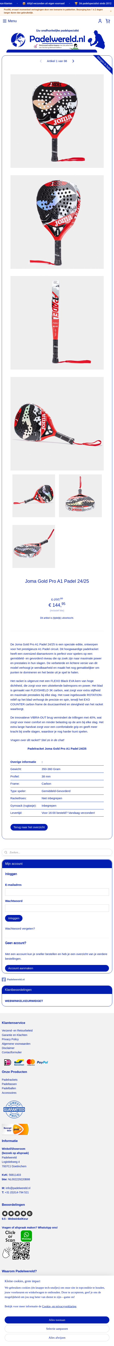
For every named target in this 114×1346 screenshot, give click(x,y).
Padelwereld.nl (13, 979)
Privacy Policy (10, 1039)
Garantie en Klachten (14, 1035)
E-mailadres (13, 884)
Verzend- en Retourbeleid (17, 1030)
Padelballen (9, 1088)
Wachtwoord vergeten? (20, 928)
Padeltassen (9, 1084)
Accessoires (9, 1092)
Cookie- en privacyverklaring (59, 1306)
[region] (57, 1298)
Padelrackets (9, 1079)
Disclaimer (8, 1048)
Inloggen (13, 918)
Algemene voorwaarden (16, 1043)
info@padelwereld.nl (18, 1188)
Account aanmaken (20, 968)
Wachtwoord (13, 901)
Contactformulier (12, 1052)
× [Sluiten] (111, 11)
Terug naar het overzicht (29, 827)
